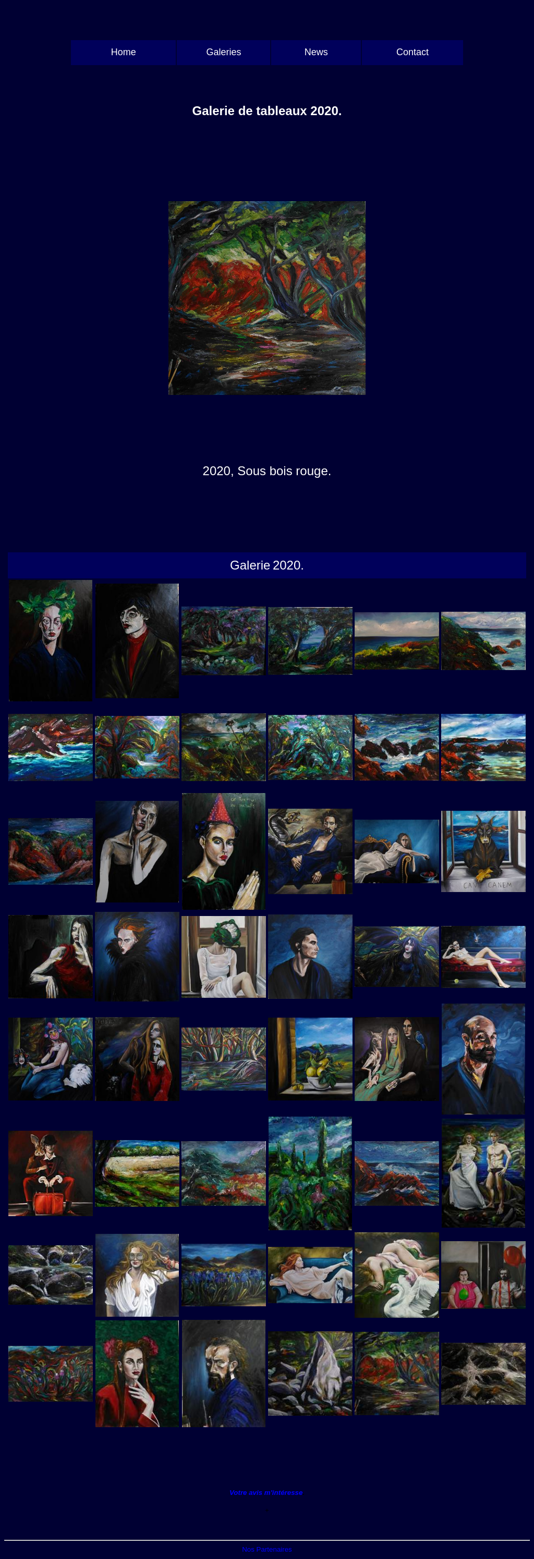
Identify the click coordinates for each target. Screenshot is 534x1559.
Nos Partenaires (267, 1549)
